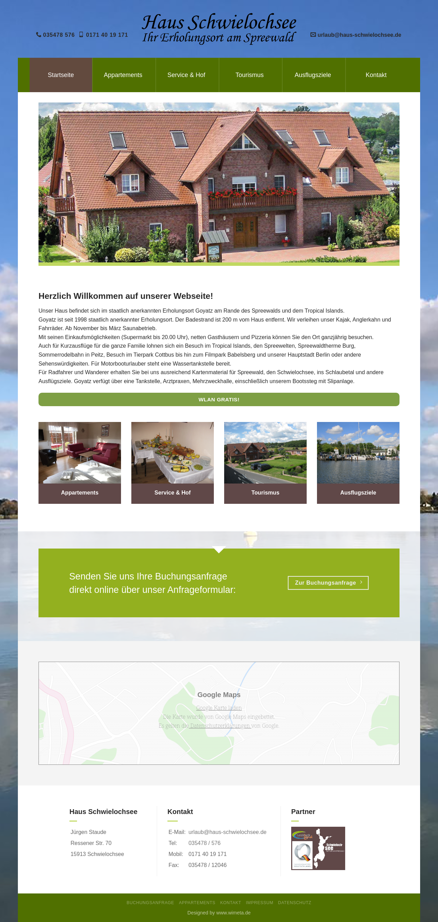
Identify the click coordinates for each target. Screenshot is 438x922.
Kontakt (375, 75)
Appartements (123, 75)
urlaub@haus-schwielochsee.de (227, 832)
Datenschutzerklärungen (220, 725)
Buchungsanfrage (150, 902)
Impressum (259, 902)
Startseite (61, 75)
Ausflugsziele (313, 75)
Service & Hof (186, 75)
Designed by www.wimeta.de (219, 912)
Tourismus (250, 75)
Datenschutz (294, 902)
